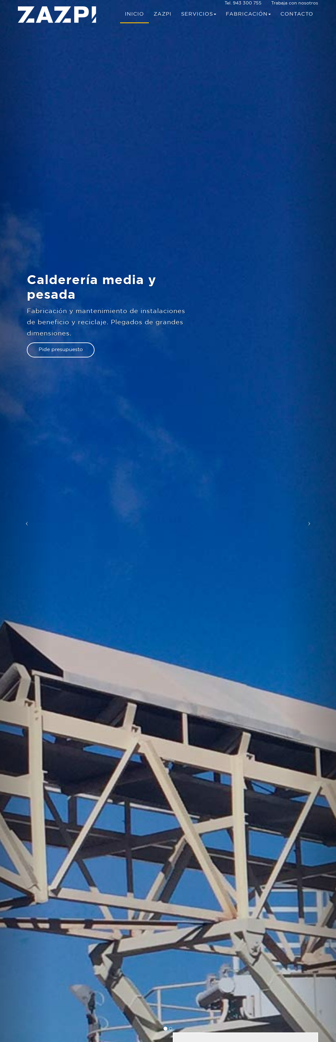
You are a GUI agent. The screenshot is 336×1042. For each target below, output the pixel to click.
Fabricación (248, 14)
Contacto (296, 14)
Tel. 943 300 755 (243, 3)
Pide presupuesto (61, 349)
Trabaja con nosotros (294, 3)
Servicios (198, 14)
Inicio (134, 14)
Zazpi (163, 14)
